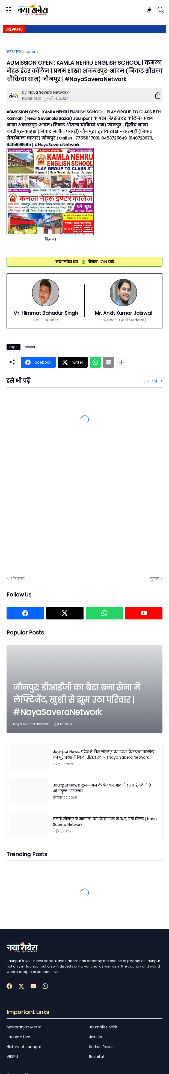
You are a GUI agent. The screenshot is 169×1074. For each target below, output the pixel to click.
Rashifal (96, 1056)
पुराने (154, 578)
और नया (17, 578)
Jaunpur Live (18, 1037)
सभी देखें (150, 381)
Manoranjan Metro (24, 1027)
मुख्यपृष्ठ (14, 51)
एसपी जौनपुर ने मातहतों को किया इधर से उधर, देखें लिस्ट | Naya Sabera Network (105, 821)
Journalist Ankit (103, 1027)
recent (31, 51)
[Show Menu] (8, 9)
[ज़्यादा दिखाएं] (121, 362)
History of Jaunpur (24, 1046)
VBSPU (12, 1056)
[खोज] (160, 9)
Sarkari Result (101, 1046)
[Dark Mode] (149, 9)
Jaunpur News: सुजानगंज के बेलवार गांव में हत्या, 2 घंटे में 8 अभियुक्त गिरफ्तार (102, 788)
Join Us (95, 1037)
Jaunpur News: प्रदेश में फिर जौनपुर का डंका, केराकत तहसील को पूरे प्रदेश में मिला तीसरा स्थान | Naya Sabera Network (104, 754)
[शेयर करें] (155, 95)
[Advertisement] (61, 510)
